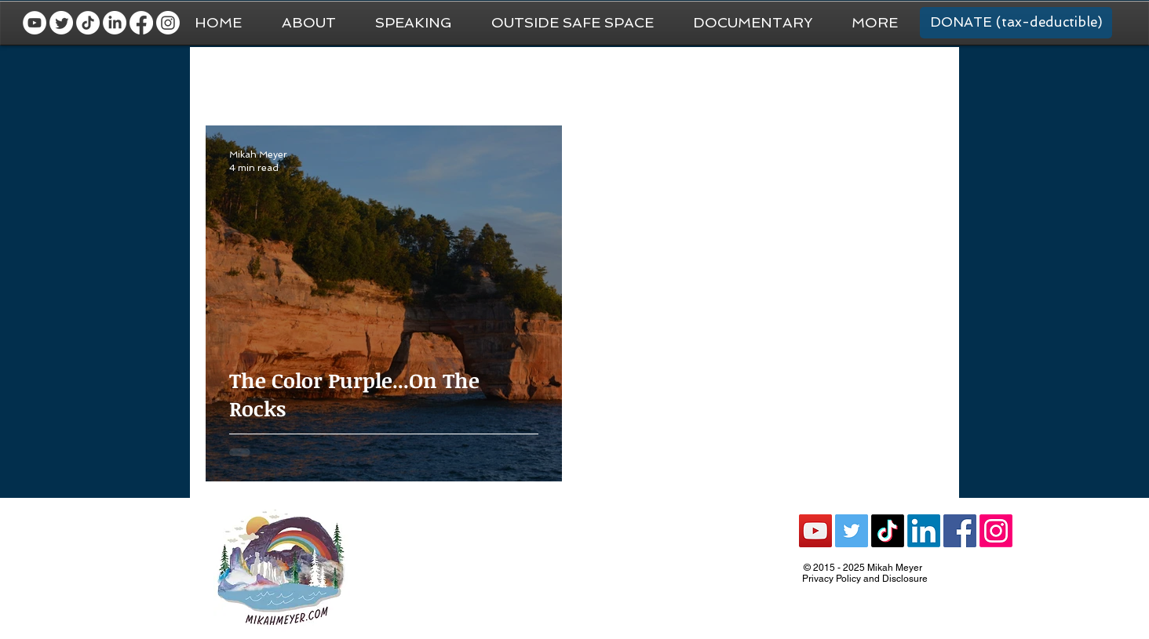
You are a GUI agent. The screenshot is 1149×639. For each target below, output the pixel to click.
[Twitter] (61, 22)
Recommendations (761, 78)
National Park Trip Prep (445, 78)
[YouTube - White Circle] (34, 22)
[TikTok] (88, 22)
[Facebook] (141, 22)
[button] (874, 22)
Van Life (554, 78)
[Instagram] (168, 22)
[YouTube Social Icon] (815, 530)
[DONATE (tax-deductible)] (1016, 22)
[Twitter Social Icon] (851, 530)
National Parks (644, 78)
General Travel (319, 78)
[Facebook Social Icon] (959, 530)
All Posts (228, 78)
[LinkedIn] (114, 22)
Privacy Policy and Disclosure (865, 578)
